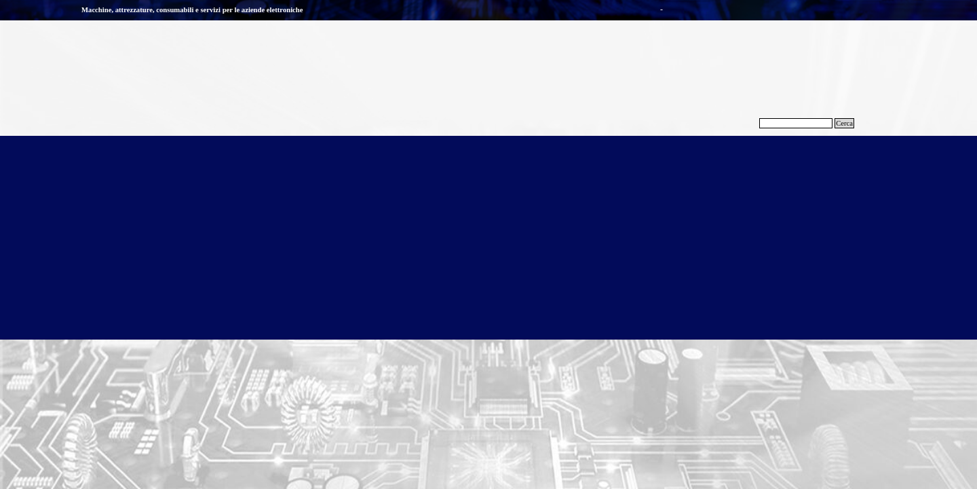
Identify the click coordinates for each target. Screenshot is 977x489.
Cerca (844, 123)
